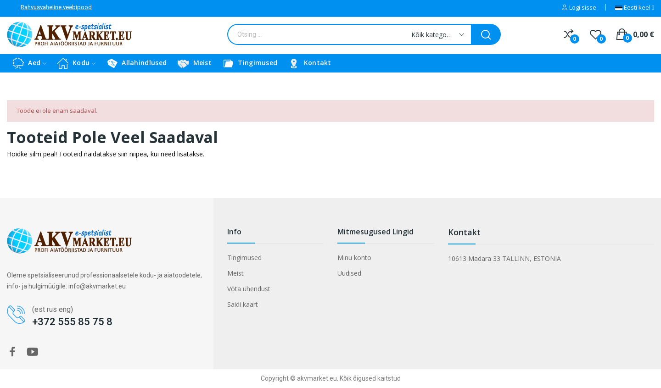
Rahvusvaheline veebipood (56, 7)
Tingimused (244, 257)
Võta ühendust (248, 288)
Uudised (349, 273)
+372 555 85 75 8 (72, 321)
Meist (235, 273)
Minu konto (354, 257)
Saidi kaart (242, 304)
